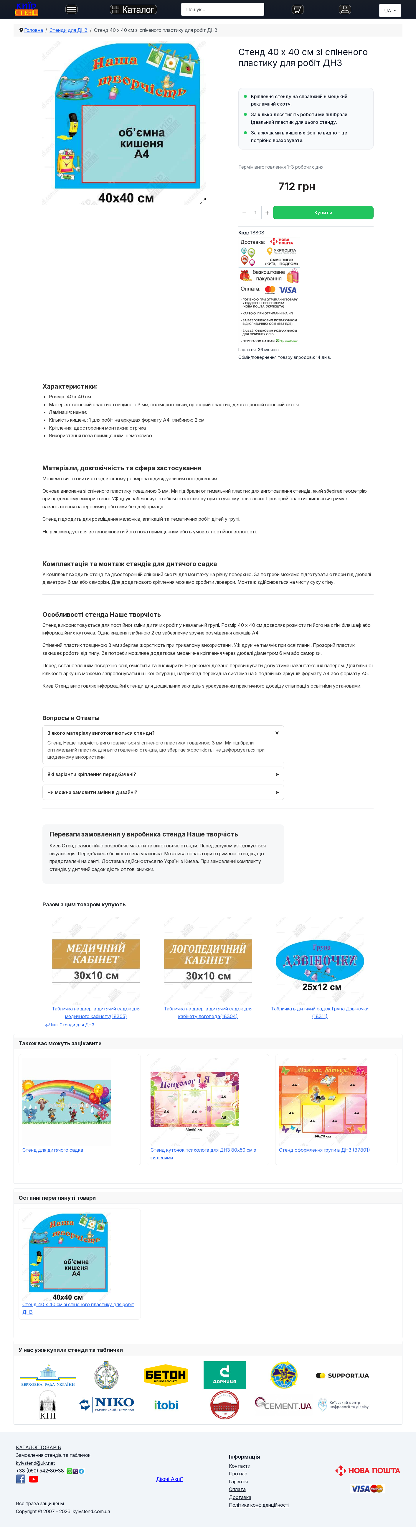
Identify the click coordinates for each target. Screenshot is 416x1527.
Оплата (237, 1489)
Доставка (240, 1497)
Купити (323, 213)
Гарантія (238, 1482)
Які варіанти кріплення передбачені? (91, 774)
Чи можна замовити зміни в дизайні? (92, 792)
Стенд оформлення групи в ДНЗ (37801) (324, 1150)
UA (388, 11)
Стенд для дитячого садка (52, 1150)
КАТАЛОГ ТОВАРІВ (38, 1447)
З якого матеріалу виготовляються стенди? (101, 733)
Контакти (239, 1466)
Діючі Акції (169, 1479)
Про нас (238, 1474)
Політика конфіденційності (259, 1505)
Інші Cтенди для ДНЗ (69, 1025)
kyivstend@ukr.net (35, 1463)
